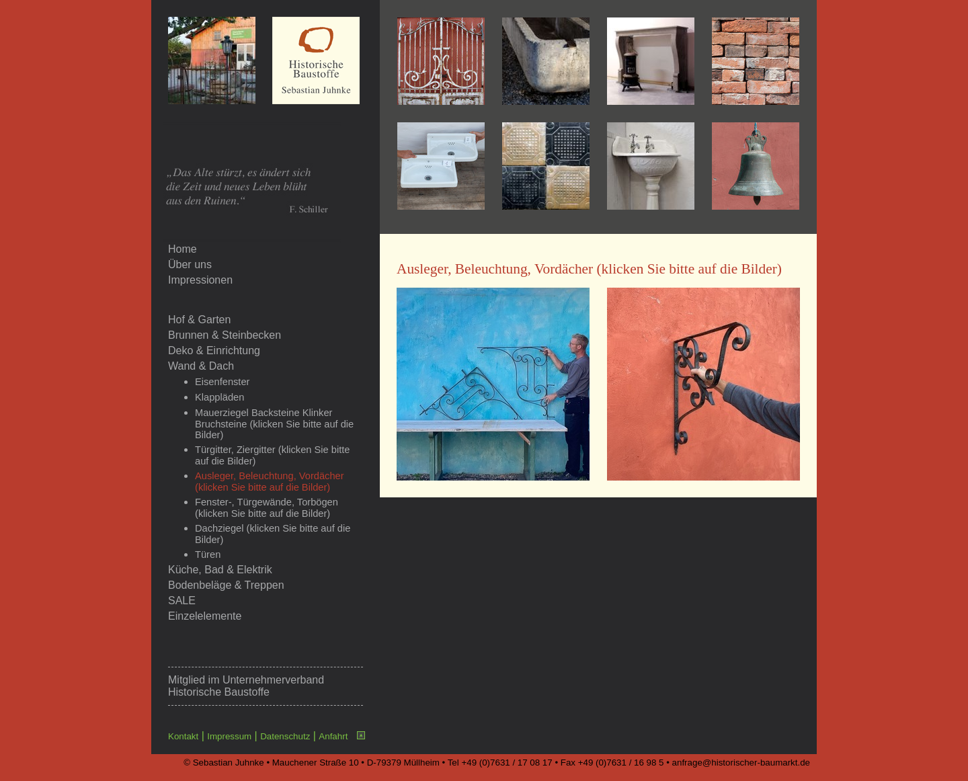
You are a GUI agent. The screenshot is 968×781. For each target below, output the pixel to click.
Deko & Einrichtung (214, 350)
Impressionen (200, 280)
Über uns (190, 264)
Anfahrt (333, 736)
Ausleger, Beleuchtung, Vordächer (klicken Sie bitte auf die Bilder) (269, 481)
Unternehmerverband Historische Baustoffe (246, 686)
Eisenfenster (222, 381)
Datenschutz (285, 736)
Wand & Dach (201, 366)
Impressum (229, 736)
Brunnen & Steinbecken (224, 335)
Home (182, 249)
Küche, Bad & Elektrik (220, 569)
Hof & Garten (199, 319)
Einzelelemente (204, 616)
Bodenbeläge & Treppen (226, 585)
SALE (182, 600)
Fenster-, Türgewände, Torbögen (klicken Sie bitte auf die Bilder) (266, 508)
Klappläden (219, 397)
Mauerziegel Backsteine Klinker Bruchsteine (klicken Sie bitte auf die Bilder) (274, 423)
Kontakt (183, 736)
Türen (207, 554)
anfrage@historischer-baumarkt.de (741, 762)
